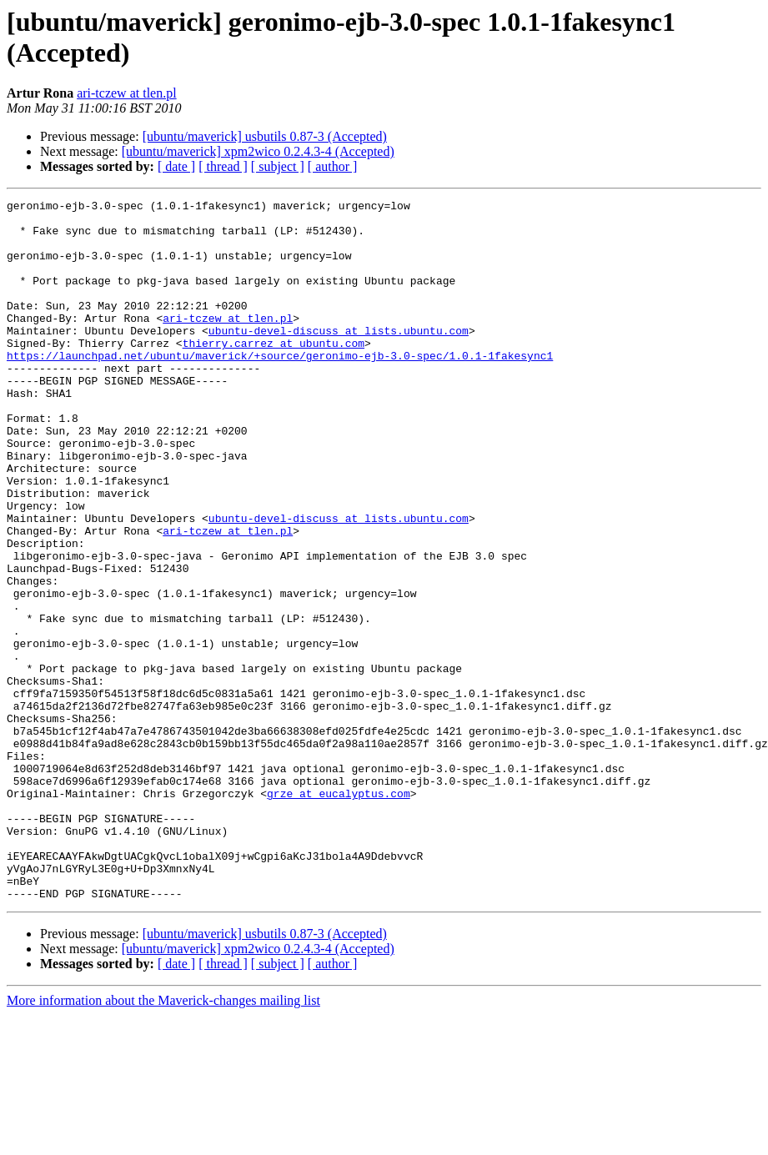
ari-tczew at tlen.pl (127, 93)
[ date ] (176, 166)
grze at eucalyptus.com (338, 913)
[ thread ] (223, 166)
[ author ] (333, 166)
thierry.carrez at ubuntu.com (273, 372)
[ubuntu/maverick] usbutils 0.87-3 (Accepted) (265, 136)
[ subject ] (277, 166)
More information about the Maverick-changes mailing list (163, 1140)
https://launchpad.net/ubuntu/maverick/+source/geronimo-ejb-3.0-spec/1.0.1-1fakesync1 (280, 387)
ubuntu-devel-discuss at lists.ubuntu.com (338, 357)
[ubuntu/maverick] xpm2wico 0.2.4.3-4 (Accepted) (258, 151)
